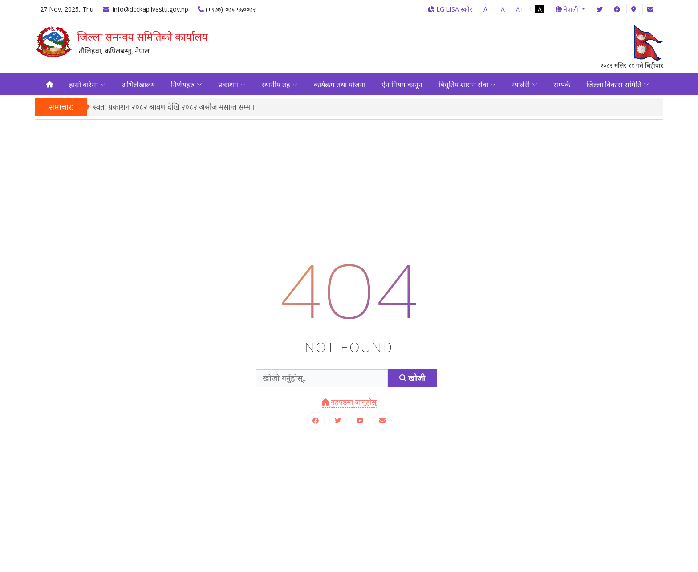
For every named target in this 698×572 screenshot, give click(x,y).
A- (486, 9)
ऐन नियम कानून (401, 85)
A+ (520, 9)
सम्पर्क (561, 85)
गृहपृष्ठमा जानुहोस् (349, 403)
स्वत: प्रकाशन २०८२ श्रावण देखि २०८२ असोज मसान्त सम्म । (174, 108)
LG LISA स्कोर (449, 9)
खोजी (412, 380)
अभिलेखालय (138, 85)
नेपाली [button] (568, 9)
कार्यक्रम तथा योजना (339, 85)
